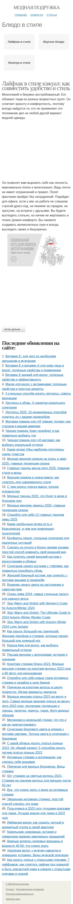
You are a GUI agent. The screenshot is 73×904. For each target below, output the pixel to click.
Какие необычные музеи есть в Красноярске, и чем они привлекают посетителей (28, 528)
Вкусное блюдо (53, 41)
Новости (36, 15)
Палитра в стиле (19, 62)
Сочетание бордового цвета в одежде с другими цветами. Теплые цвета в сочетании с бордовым (35, 734)
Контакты (10, 889)
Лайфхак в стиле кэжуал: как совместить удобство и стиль (36, 86)
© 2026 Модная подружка (17, 884)
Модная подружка (36, 7)
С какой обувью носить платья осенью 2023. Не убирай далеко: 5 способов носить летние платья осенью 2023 (33, 748)
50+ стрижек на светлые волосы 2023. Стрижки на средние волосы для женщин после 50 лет (36, 780)
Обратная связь (13, 899)
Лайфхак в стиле (19, 41)
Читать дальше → (13, 329)
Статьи (52, 15)
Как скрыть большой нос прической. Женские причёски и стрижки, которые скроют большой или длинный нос (35, 636)
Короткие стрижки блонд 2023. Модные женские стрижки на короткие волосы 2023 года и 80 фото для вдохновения (36, 668)
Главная (21, 15)
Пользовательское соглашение (30, 889)
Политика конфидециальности (19, 894)
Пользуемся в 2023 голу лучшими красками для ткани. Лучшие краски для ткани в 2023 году (36, 813)
